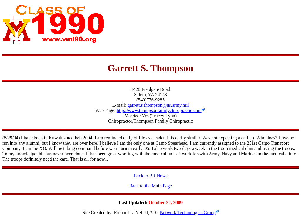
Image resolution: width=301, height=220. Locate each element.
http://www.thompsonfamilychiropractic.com (159, 110)
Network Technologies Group (188, 212)
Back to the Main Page (150, 185)
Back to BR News (150, 175)
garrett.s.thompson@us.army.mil (158, 105)
